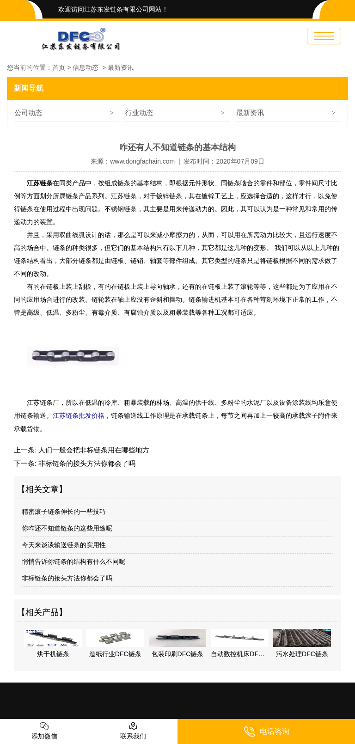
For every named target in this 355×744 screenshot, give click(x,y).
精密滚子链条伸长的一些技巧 (64, 511)
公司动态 (28, 112)
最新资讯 (250, 112)
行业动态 (139, 112)
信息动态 (85, 67)
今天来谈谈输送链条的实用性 (64, 544)
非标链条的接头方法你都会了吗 (86, 463)
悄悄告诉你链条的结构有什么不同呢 (73, 561)
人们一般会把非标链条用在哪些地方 (93, 449)
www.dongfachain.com (142, 161)
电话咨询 (266, 732)
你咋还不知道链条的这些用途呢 (67, 527)
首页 (58, 67)
